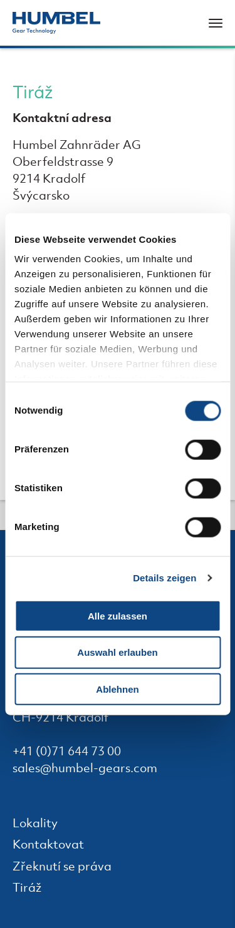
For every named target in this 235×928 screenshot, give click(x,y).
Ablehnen (117, 689)
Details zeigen (164, 578)
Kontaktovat (57, 846)
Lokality (44, 824)
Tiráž (36, 889)
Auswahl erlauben (117, 652)
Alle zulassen (117, 615)
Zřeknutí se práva (71, 867)
